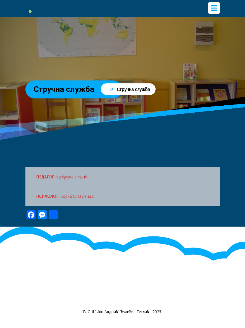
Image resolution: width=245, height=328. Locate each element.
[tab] (214, 8)
